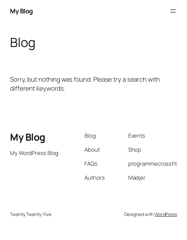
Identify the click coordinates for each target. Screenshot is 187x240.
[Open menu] (173, 11)
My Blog (21, 11)
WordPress (166, 214)
